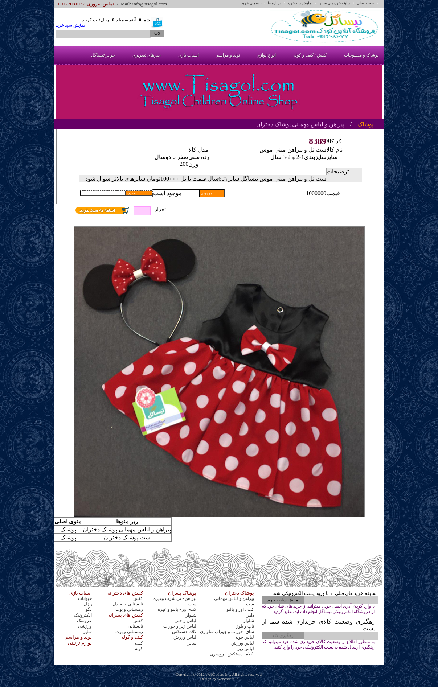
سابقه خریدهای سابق (334, 3)
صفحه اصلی (365, 3)
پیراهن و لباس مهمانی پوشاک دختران (300, 124)
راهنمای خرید (251, 3)
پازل (88, 603)
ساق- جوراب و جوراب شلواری (227, 631)
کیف (139, 643)
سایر (87, 631)
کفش (138, 598)
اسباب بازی (188, 55)
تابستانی (135, 626)
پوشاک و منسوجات (361, 55)
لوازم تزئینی (80, 643)
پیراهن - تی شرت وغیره (174, 598)
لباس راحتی (185, 620)
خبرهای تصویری (146, 55)
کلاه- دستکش (184, 631)
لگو (89, 609)
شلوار (191, 615)
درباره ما (274, 3)
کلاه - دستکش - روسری (232, 654)
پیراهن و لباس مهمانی (234, 598)
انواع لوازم (266, 55)
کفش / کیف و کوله (310, 55)
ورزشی (85, 626)
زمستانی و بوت (129, 609)
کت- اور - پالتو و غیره (177, 609)
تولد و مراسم (228, 55)
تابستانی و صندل (128, 603)
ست (192, 603)
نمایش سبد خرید (299, 3)
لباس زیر (245, 648)
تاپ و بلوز (245, 626)
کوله (139, 648)
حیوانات (85, 598)
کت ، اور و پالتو (240, 609)
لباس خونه (244, 637)
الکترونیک (83, 615)
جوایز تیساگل (103, 55)
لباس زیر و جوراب (179, 626)
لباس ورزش (184, 637)
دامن (250, 615)
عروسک (84, 620)
